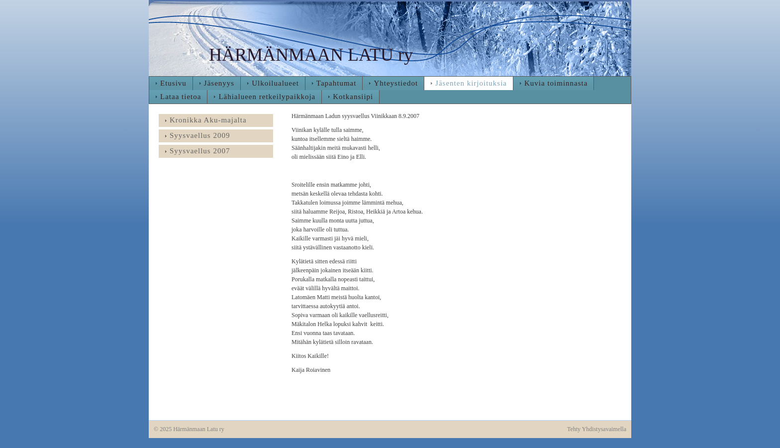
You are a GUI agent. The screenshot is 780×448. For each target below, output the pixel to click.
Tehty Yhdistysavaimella (596, 429)
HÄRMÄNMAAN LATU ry (311, 55)
